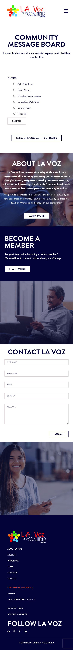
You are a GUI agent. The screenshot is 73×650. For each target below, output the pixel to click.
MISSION (11, 554)
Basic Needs (21, 90)
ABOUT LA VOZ (14, 548)
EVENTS (11, 593)
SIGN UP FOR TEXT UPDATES (21, 599)
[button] (37, 138)
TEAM (10, 566)
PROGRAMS (13, 560)
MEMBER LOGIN (15, 608)
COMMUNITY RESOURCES (20, 587)
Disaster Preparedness (27, 96)
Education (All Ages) (26, 102)
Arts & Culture (23, 84)
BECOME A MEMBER (17, 614)
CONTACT (12, 572)
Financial (20, 114)
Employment (22, 108)
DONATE (11, 578)
